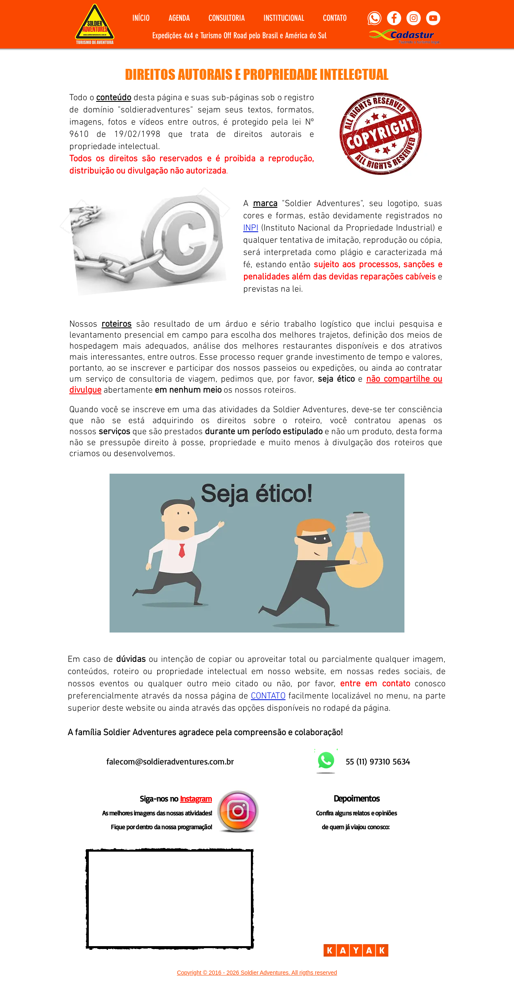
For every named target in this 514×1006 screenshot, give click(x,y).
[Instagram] (413, 18)
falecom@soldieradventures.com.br (170, 761)
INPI (250, 228)
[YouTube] (433, 18)
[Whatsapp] (374, 18)
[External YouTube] (169, 899)
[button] (179, 18)
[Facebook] (394, 18)
